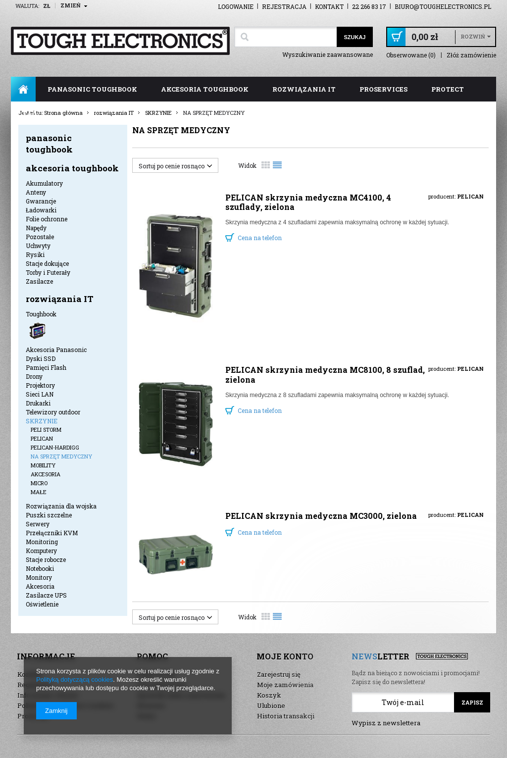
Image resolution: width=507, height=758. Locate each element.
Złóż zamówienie (471, 55)
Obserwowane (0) (411, 55)
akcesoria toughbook (205, 89)
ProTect (447, 89)
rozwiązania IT (304, 89)
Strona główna (23, 89)
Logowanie (236, 6)
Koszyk (269, 695)
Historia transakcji (285, 715)
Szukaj (354, 37)
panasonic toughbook (92, 89)
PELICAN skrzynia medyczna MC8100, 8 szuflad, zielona (325, 374)
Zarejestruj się (279, 674)
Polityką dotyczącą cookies (74, 679)
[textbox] (285, 37)
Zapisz (472, 702)
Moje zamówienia (285, 684)
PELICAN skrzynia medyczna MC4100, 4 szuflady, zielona (308, 202)
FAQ (30, 113)
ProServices (383, 89)
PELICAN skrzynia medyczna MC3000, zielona (321, 515)
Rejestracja (284, 6)
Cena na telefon (260, 238)
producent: (456, 196)
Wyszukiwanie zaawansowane (327, 54)
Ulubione (271, 705)
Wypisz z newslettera (386, 722)
